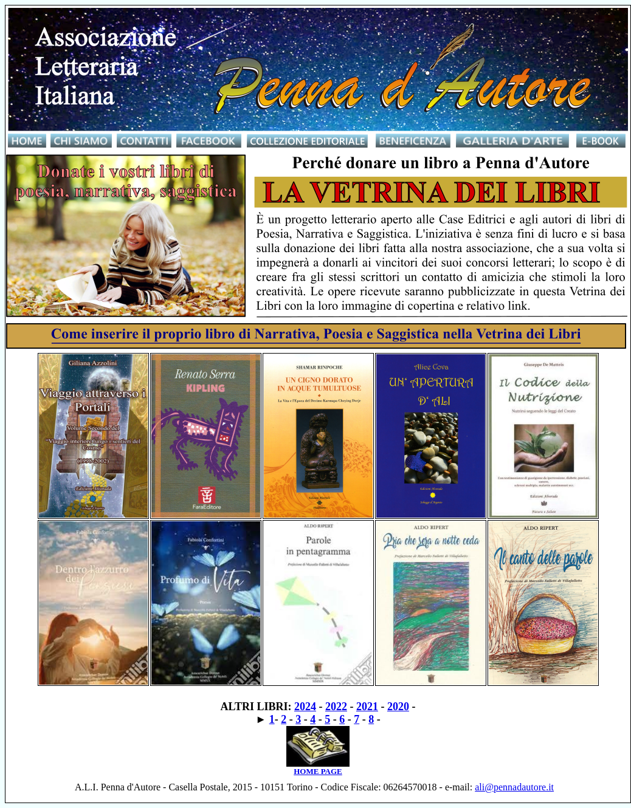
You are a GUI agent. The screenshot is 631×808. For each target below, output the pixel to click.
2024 (305, 706)
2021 (367, 706)
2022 (336, 706)
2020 (398, 706)
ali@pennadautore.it (514, 787)
